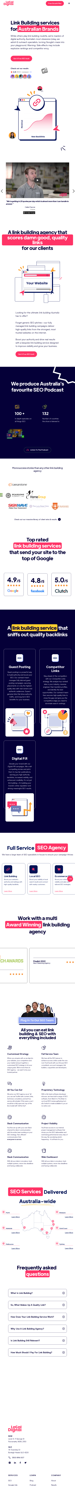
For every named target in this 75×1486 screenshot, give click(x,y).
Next (73, 190)
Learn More (16, 1217)
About (53, 1481)
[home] (10, 3)
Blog (31, 1481)
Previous (1, 190)
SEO (10, 1481)
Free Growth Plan (54, 3)
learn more (8, 891)
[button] (69, 3)
